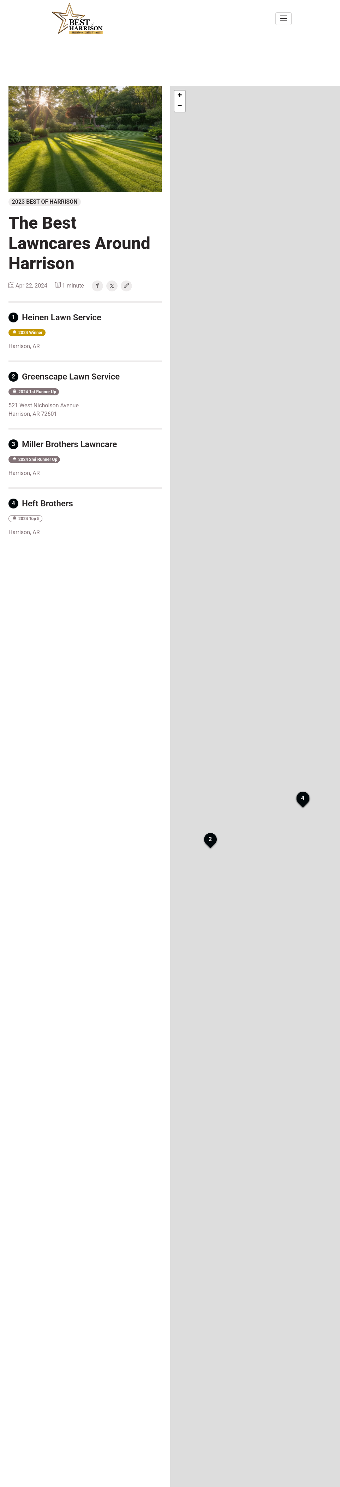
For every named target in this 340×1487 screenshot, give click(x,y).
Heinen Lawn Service (54, 317)
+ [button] (179, 96)
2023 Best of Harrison (45, 201)
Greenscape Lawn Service (64, 377)
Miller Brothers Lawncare (62, 444)
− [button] (179, 106)
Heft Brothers (40, 503)
